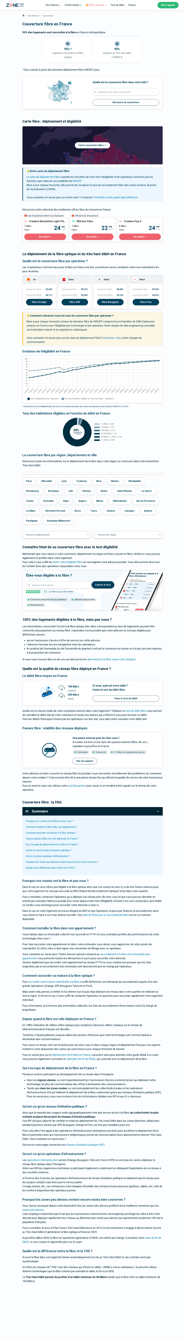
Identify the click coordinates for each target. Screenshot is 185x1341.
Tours (94, 510)
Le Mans (30, 510)
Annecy (148, 510)
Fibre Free (146, 302)
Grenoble (48, 501)
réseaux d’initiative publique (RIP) (85, 1144)
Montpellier (135, 481)
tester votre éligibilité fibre (67, 562)
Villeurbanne (120, 501)
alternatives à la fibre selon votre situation (111, 659)
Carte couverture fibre (92, 145)
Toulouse (81, 481)
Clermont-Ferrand (55, 510)
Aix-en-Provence (145, 501)
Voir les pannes (84, 761)
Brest (78, 510)
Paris (29, 481)
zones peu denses (33, 1209)
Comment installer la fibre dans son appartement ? (51, 827)
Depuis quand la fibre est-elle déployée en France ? (52, 838)
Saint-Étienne (124, 491)
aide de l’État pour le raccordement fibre (106, 914)
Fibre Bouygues (110, 302)
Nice (98, 481)
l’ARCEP (77, 181)
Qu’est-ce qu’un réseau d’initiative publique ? (48, 850)
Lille (70, 491)
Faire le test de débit (125, 698)
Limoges (129, 510)
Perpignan (31, 520)
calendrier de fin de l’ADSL (81, 1058)
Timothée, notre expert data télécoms (115, 197)
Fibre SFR (74, 302)
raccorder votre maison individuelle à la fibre (53, 981)
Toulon (30, 501)
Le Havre (147, 491)
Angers (82, 501)
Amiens (111, 510)
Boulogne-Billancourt (58, 520)
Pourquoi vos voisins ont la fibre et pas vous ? (49, 821)
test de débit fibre (136, 710)
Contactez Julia (112, 337)
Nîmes (99, 501)
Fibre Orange (39, 302)
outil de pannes (77, 785)
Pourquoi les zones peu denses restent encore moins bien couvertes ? (62, 862)
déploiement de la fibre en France (71, 1054)
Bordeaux (53, 491)
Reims (104, 491)
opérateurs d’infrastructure (42, 1160)
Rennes (87, 491)
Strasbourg (32, 491)
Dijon (66, 501)
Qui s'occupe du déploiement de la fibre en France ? (52, 844)
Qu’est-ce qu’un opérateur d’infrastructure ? (48, 856)
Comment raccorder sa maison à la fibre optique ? (51, 832)
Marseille (47, 481)
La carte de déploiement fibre (43, 176)
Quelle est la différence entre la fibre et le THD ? (50, 867)
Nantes (115, 481)
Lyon (64, 481)
